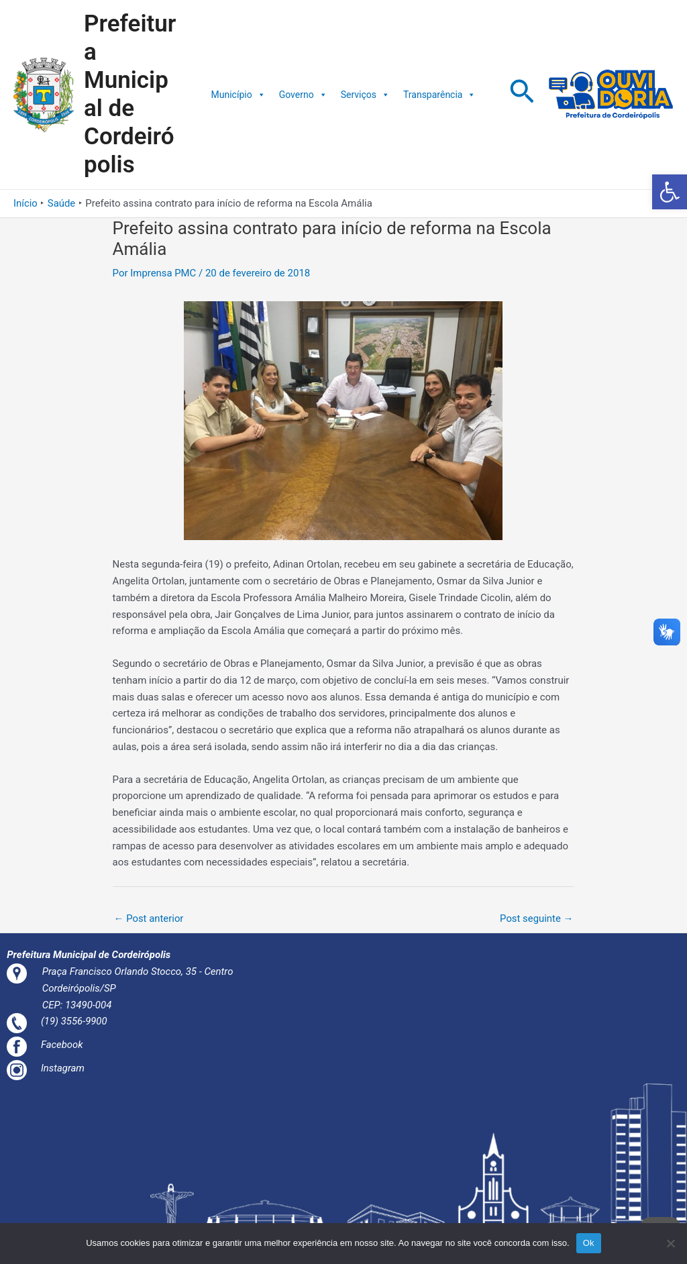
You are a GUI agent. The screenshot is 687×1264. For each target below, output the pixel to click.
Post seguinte (536, 918)
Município (238, 94)
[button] (669, 191)
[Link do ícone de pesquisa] (522, 95)
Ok (588, 1243)
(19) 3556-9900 (75, 1022)
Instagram (64, 1068)
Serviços (365, 94)
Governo (303, 94)
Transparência (439, 94)
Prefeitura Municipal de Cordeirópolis (130, 94)
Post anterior (149, 918)
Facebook (63, 1045)
